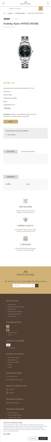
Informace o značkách (13, 362)
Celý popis (7, 108)
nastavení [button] (33, 438)
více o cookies (6, 434)
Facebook (10, 390)
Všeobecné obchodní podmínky (16, 306)
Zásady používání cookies (15, 314)
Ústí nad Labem (11, 134)
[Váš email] (24, 285)
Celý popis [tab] (10, 152)
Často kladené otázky (13, 357)
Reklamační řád (12, 309)
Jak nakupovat (11, 304)
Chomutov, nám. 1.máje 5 (14, 417)
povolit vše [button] (43, 438)
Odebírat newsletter (14, 403)
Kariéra (10, 364)
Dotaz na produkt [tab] (28, 152)
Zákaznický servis (12, 360)
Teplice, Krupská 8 (12, 412)
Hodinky (10, 13)
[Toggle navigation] (3, 3)
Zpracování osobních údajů (15, 311)
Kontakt (10, 367)
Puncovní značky (12, 316)
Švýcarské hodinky (20, 13)
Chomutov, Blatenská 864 (14, 415)
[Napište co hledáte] (23, 8)
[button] (40, 8)
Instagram (10, 393)
